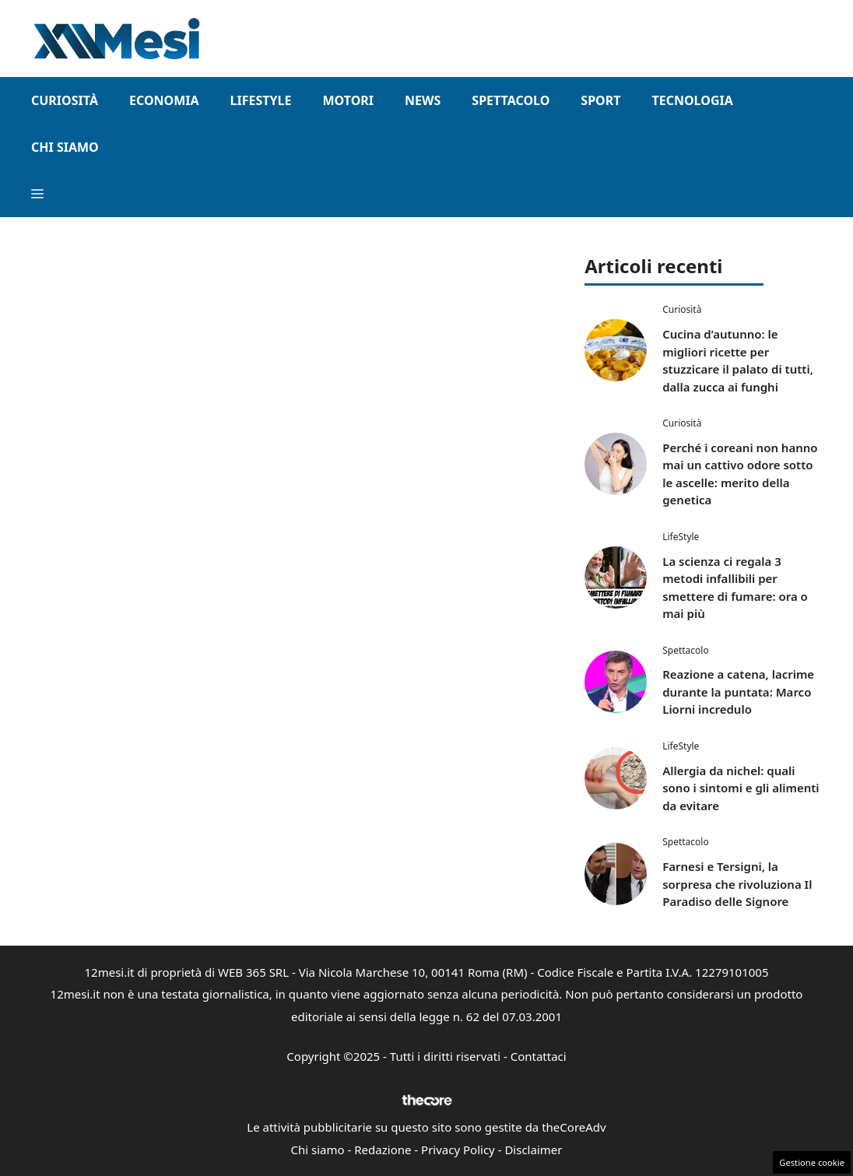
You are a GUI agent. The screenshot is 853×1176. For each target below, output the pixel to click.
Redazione (382, 1149)
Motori (348, 100)
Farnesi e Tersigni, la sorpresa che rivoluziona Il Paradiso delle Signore (737, 883)
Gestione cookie (811, 1162)
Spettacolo (510, 100)
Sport (600, 100)
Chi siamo (318, 1149)
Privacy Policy (458, 1149)
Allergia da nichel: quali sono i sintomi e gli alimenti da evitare (740, 788)
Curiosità (64, 100)
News (423, 100)
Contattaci (539, 1056)
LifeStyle (261, 100)
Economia (164, 100)
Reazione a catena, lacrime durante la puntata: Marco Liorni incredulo (738, 691)
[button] (37, 193)
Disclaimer (533, 1149)
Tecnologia (691, 100)
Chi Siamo (65, 147)
